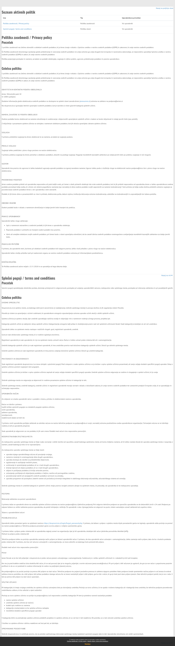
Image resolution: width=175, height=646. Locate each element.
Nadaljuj (87, 644)
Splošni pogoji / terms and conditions (97, 641)
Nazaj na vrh (166, 275)
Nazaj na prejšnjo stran (164, 8)
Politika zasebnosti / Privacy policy (77, 641)
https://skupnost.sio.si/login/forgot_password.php (63, 523)
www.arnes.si (85, 101)
